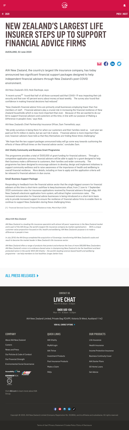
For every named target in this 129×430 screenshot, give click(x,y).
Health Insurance (96, 345)
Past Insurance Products (57, 361)
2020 (5, 13)
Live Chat (65, 299)
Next (125, 13)
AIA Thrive (51, 351)
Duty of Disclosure (84, 425)
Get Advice (93, 372)
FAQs (49, 372)
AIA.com (13, 391)
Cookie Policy (70, 425)
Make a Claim (53, 367)
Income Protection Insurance (101, 351)
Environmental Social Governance (19, 364)
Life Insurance (95, 340)
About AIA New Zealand (15, 340)
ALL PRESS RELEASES (21, 275)
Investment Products (56, 356)
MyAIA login (52, 345)
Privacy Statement (56, 425)
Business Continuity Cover (100, 356)
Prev (118, 13)
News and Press (12, 349)
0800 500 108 (64, 310)
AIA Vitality (52, 340)
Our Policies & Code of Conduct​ (18, 354)
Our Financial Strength (15, 359)
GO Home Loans (96, 367)
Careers (8, 345)
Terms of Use (42, 425)
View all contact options (64, 325)
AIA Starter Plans (96, 361)
